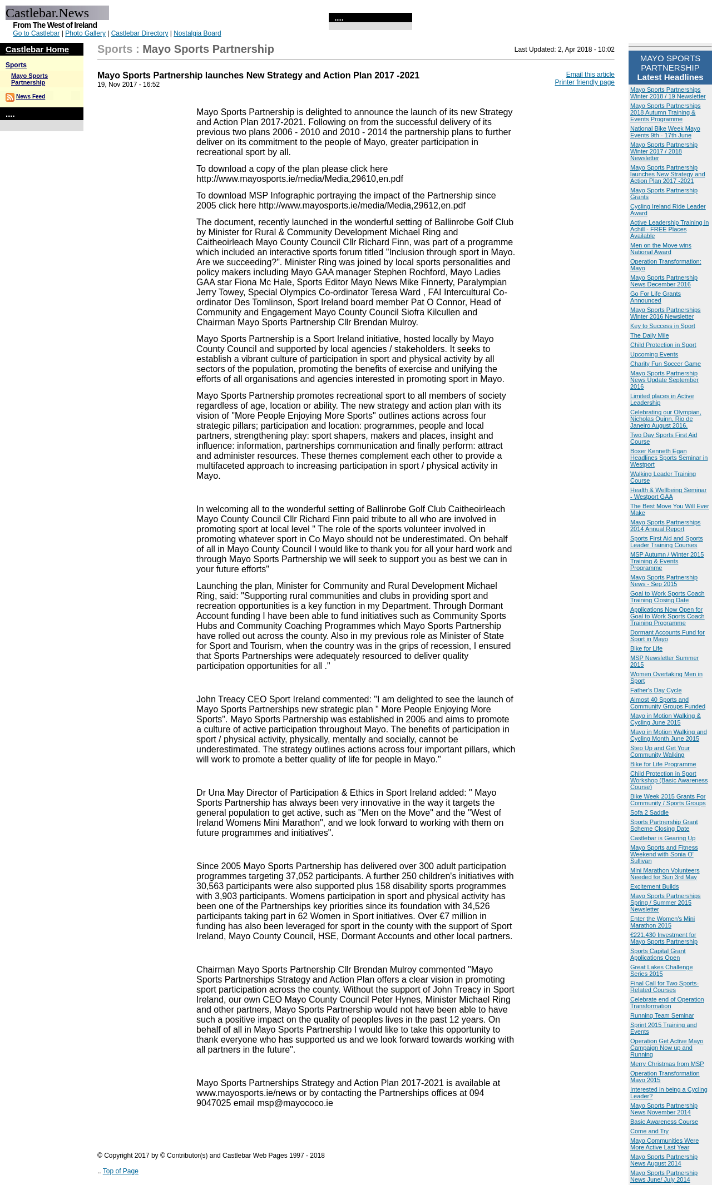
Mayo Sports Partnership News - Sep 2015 (664, 580)
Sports (16, 65)
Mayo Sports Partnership (29, 79)
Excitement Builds (654, 886)
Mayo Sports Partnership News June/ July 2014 (664, 1176)
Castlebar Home (37, 49)
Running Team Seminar (662, 1015)
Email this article (590, 74)
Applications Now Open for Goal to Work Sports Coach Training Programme (667, 616)
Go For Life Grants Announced (655, 297)
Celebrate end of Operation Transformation (667, 1002)
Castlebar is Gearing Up (662, 838)
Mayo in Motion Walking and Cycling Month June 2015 (668, 735)
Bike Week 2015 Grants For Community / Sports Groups (668, 799)
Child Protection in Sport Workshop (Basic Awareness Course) (669, 780)
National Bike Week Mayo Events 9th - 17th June (665, 131)
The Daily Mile (649, 335)
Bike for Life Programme (663, 764)
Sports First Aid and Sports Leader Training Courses (666, 541)
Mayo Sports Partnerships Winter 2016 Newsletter (665, 313)
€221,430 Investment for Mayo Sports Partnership (664, 938)
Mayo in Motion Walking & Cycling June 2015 (665, 719)
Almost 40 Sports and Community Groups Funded (667, 703)
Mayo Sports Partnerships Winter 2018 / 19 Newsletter (668, 93)
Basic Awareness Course (664, 1121)
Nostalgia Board (197, 33)
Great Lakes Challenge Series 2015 (661, 970)
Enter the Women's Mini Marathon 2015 (662, 922)
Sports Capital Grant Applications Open (658, 954)
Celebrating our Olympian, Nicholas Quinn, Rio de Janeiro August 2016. (665, 419)
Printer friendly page (585, 82)
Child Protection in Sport (663, 344)
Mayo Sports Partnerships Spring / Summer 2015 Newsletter (665, 903)
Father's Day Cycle (656, 690)
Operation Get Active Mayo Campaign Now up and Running (666, 1048)
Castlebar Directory (140, 33)
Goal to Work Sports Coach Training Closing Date (667, 596)
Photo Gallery (85, 33)
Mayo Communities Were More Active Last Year (664, 1144)
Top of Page (121, 1171)
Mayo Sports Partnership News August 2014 (664, 1160)
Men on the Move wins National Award (660, 248)
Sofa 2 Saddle (649, 812)
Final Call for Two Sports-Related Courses (664, 986)
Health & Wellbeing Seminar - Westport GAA (668, 493)
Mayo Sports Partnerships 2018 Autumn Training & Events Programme (665, 112)
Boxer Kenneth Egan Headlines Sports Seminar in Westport (669, 458)
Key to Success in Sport (662, 326)
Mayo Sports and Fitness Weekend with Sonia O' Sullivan (664, 854)
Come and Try (649, 1131)
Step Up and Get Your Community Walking (660, 751)
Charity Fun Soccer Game (665, 363)
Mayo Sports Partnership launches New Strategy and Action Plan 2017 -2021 (667, 174)
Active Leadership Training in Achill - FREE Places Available (669, 229)
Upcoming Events (654, 354)
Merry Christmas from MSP (667, 1063)
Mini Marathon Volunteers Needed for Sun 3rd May (665, 873)
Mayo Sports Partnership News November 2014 (664, 1108)
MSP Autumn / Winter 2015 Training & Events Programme (667, 561)
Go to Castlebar (36, 33)
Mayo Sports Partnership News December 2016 (664, 280)
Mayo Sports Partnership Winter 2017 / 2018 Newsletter (664, 151)
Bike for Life (646, 648)
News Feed (30, 96)
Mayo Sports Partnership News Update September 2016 (664, 380)
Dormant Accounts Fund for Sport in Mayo (667, 635)
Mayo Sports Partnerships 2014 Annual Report (665, 525)
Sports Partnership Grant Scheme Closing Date (664, 825)
